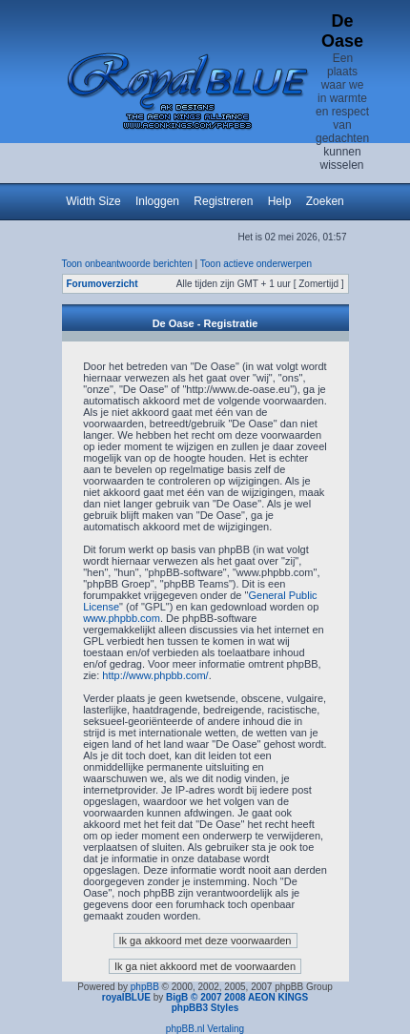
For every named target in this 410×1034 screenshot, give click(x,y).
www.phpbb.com (121, 618)
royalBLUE (126, 997)
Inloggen (157, 201)
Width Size (93, 201)
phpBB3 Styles (205, 1008)
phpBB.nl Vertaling (205, 1029)
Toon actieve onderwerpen (256, 263)
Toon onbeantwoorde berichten (127, 263)
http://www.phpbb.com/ (155, 675)
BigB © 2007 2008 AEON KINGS (237, 997)
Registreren (223, 201)
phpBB (145, 987)
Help (280, 201)
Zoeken (325, 201)
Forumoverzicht (102, 284)
